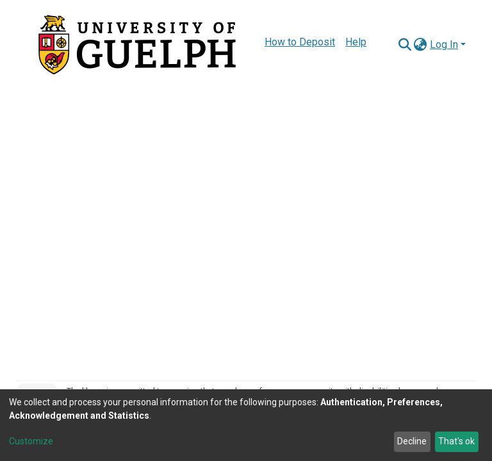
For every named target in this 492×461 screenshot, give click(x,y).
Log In (444, 44)
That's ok (456, 441)
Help (355, 42)
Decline (412, 441)
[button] (421, 45)
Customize (31, 441)
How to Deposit (300, 42)
